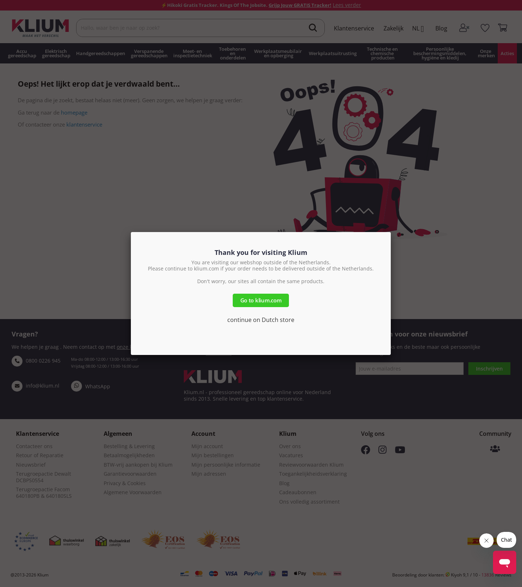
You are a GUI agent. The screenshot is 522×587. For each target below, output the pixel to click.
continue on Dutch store (260, 320)
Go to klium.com (261, 300)
